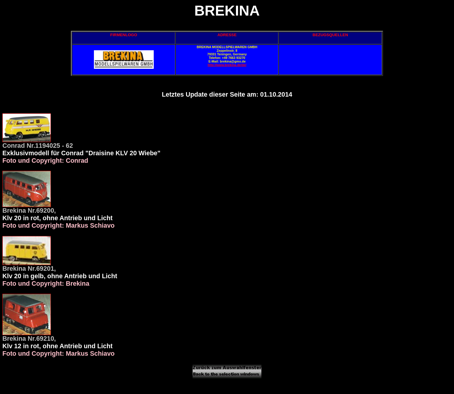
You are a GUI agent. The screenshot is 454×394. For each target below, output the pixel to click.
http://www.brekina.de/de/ (227, 65)
